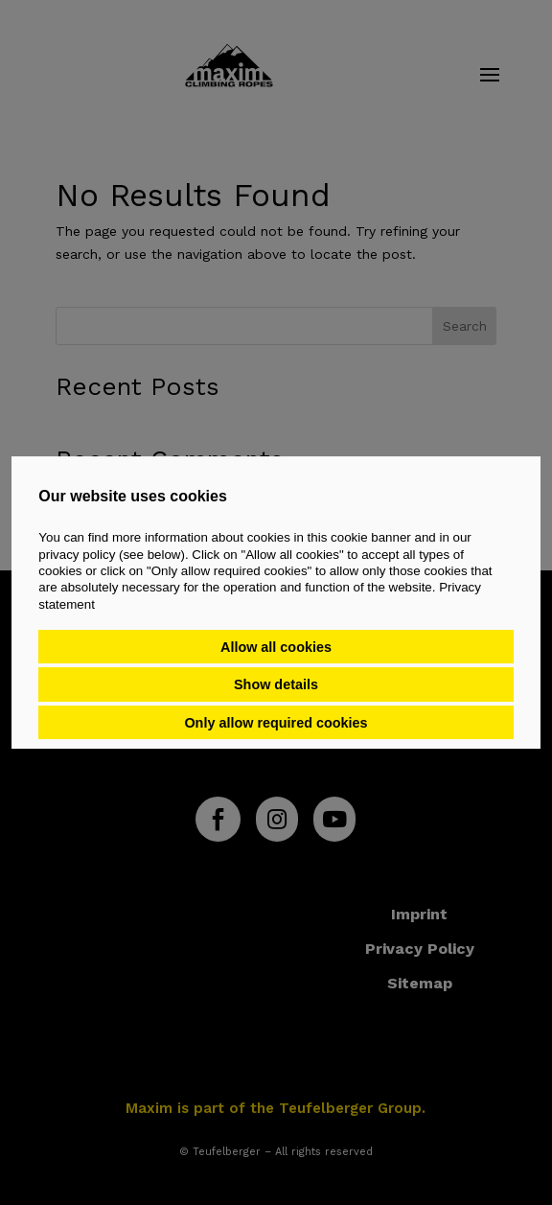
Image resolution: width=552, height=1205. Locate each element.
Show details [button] (276, 684)
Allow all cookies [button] (276, 647)
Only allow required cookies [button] (275, 722)
